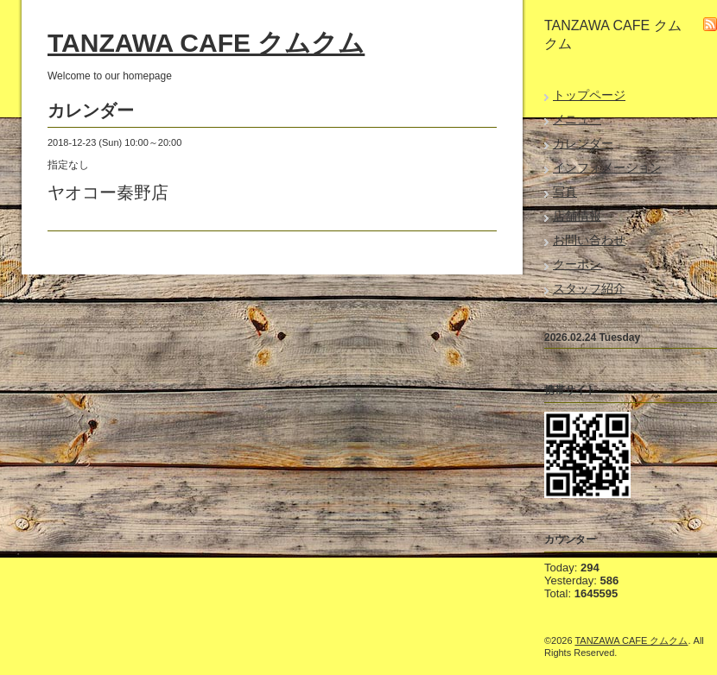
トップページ (589, 95)
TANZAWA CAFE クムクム (206, 42)
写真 (565, 192)
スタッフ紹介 (589, 288)
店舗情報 (577, 216)
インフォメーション (607, 167)
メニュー (577, 119)
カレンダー (583, 143)
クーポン (577, 264)
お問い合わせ (589, 240)
